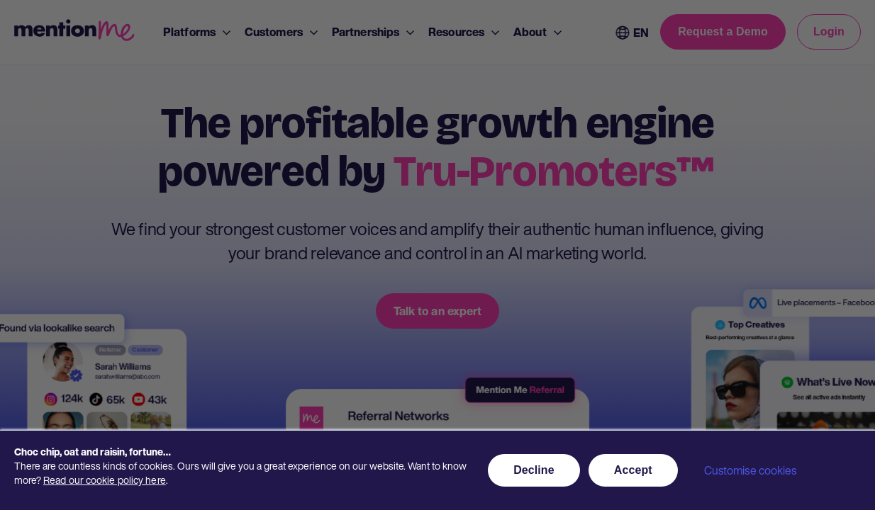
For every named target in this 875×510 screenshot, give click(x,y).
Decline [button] (533, 470)
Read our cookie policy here (104, 479)
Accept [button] (633, 470)
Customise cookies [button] (750, 470)
